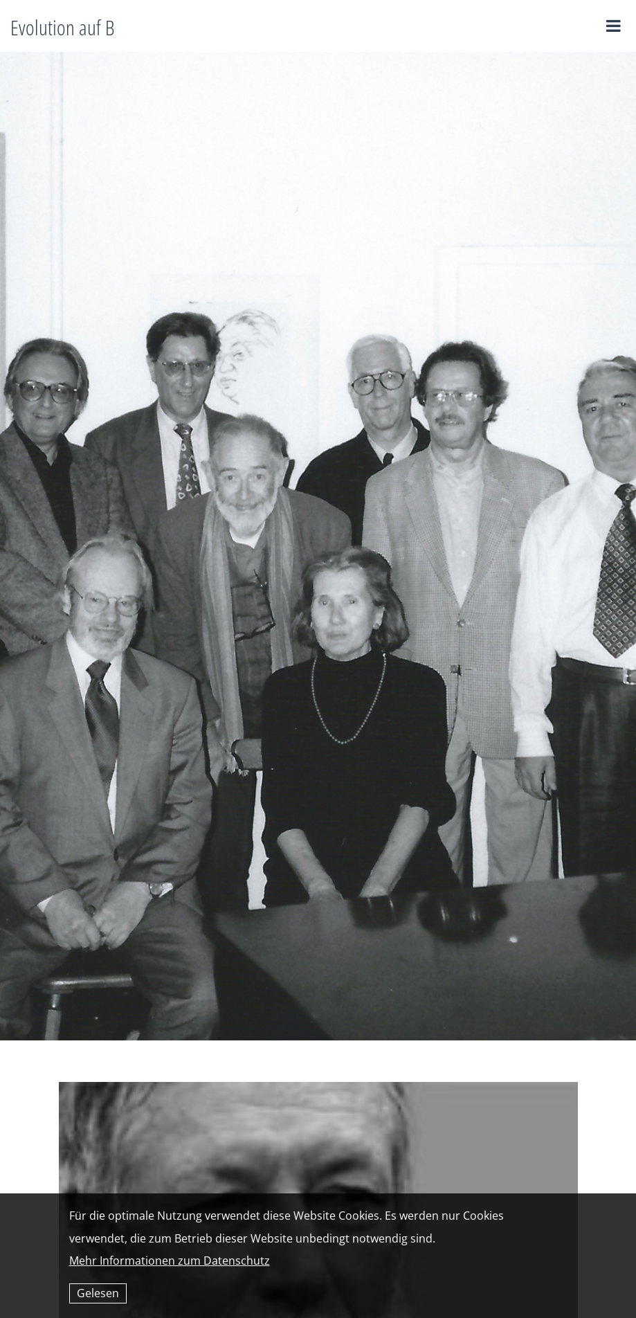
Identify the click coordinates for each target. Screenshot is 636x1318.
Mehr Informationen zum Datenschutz (169, 1260)
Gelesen (98, 1293)
